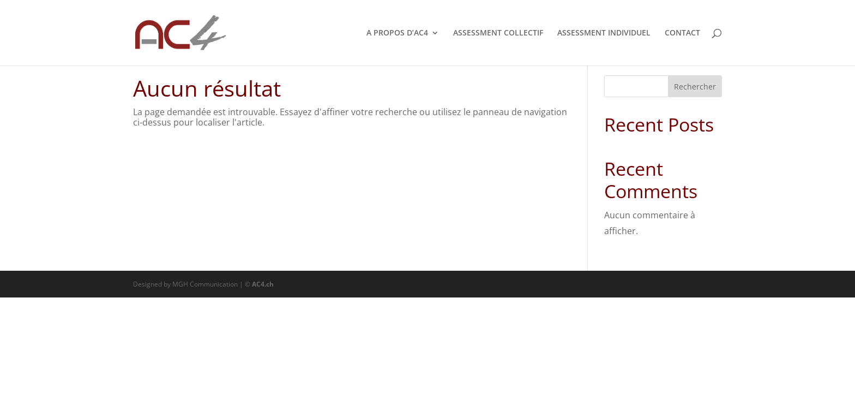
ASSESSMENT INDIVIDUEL (604, 33)
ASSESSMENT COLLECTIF (498, 33)
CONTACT (682, 33)
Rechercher (695, 86)
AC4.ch (263, 284)
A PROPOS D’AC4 (397, 33)
